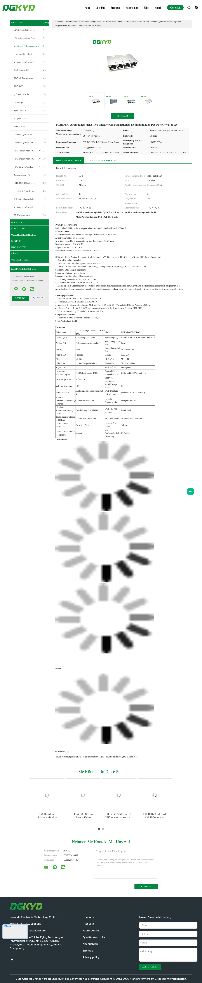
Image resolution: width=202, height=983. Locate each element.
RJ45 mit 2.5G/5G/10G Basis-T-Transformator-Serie (30, 166)
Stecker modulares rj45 (93, 757)
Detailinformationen (68, 160)
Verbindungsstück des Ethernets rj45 (30, 29)
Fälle (146, 8)
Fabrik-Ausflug (91, 930)
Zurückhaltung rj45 (30, 175)
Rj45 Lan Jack (30, 110)
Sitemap (88, 950)
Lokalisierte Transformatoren (30, 191)
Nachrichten (132, 8)
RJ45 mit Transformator (30, 78)
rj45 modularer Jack (30, 94)
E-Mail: (28, 930)
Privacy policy (91, 957)
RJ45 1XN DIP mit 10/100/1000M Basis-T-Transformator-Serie (30, 150)
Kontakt (158, 8)
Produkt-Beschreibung (103, 160)
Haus (87, 8)
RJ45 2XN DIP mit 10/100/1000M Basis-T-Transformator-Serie (30, 158)
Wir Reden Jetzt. (20, 260)
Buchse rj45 (30, 102)
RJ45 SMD (30, 86)
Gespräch (175, 7)
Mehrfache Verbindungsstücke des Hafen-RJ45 (30, 46)
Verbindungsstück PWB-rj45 (30, 134)
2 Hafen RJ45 (30, 126)
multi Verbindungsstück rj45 (68, 757)
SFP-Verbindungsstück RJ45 (30, 199)
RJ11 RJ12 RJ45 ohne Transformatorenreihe (30, 183)
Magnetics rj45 (30, 118)
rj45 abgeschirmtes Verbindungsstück (30, 38)
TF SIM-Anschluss (30, 215)
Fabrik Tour (18, 229)
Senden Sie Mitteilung (150, 967)
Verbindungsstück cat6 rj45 (30, 62)
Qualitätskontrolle (23, 235)
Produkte (115, 8)
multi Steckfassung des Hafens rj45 (122, 757)
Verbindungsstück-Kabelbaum (30, 207)
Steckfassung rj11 (30, 70)
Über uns (100, 8)
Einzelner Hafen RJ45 (30, 54)
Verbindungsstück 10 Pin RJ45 (30, 142)
